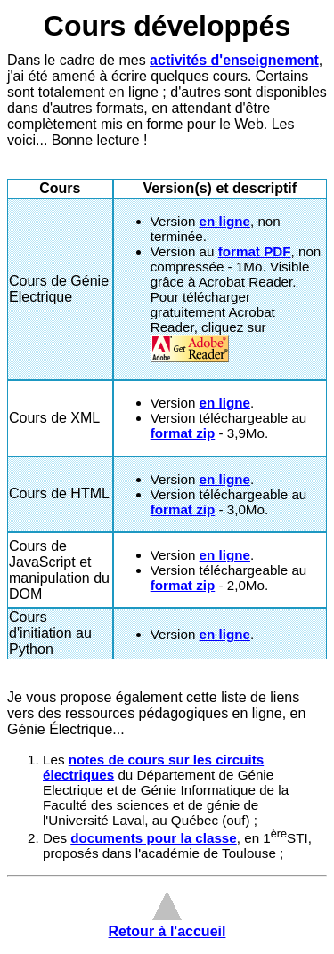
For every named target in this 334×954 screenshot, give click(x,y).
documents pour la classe (153, 837)
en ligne (225, 221)
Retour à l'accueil (167, 923)
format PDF (254, 251)
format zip (183, 433)
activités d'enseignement (234, 60)
